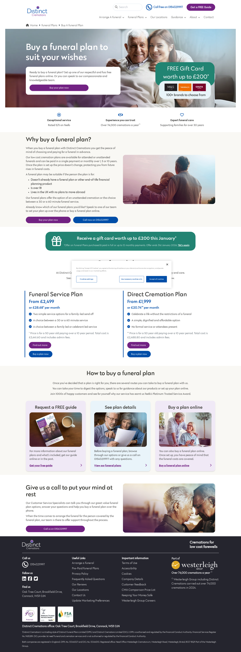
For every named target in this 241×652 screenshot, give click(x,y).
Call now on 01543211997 (96, 219)
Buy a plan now (41, 354)
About (195, 17)
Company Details (132, 579)
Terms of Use (129, 563)
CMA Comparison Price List (138, 590)
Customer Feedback (134, 584)
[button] (116, 7)
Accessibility (129, 568)
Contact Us (78, 595)
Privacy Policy (80, 573)
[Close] (167, 264)
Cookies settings (86, 279)
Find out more (40, 345)
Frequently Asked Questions (88, 579)
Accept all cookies (156, 279)
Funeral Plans (137, 17)
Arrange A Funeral (111, 17)
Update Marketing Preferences (91, 600)
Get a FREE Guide (200, 7)
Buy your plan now (59, 87)
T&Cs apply (184, 245)
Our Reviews (79, 584)
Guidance (178, 17)
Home (34, 25)
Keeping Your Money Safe (137, 595)
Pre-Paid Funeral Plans (85, 568)
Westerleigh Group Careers (138, 600)
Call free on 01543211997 (164, 7)
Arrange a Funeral (83, 563)
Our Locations (158, 17)
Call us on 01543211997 (55, 528)
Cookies (127, 573)
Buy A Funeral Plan (72, 25)
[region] (122, 274)
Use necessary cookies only (131, 279)
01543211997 (33, 564)
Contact (209, 17)
